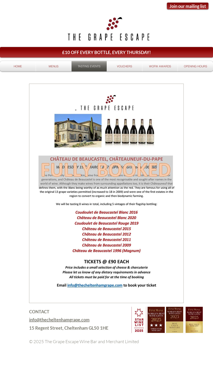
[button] (106, 52)
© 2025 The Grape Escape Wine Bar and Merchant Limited (84, 341)
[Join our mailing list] (187, 6)
